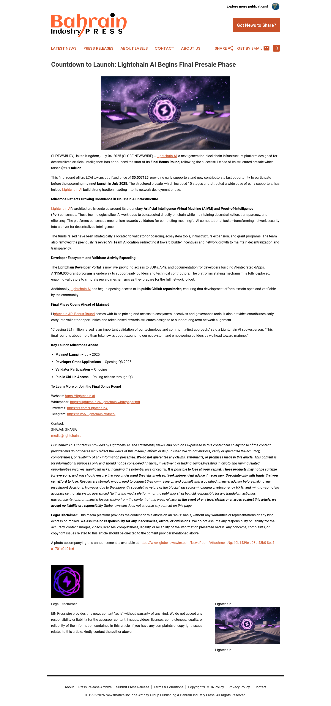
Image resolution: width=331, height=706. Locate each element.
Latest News (64, 48)
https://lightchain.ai (80, 396)
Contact (164, 48)
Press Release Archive (95, 687)
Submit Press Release (132, 687)
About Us (190, 48)
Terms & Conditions (168, 687)
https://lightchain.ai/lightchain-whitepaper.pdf (105, 402)
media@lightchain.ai (66, 436)
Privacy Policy (239, 687)
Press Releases (98, 48)
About (69, 687)
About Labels (134, 48)
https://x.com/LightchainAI (87, 408)
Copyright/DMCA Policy (206, 687)
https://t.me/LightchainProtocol (91, 414)
